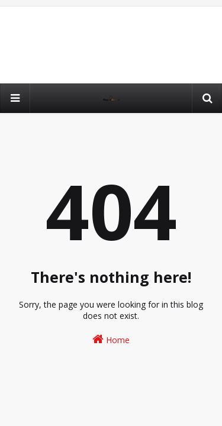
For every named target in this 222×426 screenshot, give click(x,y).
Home (111, 339)
